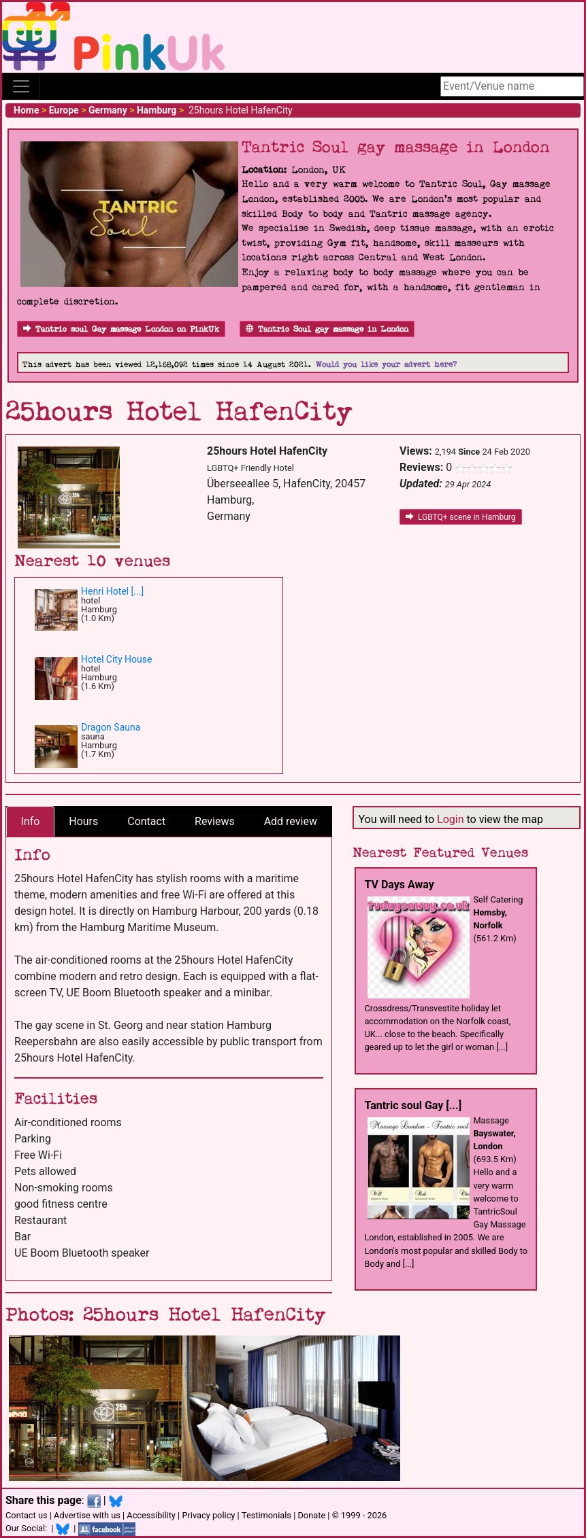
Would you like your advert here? (386, 364)
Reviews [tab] (215, 821)
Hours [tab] (83, 821)
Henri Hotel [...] (112, 591)
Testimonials (266, 1515)
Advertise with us (87, 1515)
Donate (311, 1515)
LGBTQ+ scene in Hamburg (461, 517)
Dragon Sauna (110, 727)
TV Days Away (399, 884)
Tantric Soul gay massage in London (327, 329)
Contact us (26, 1515)
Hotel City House (116, 659)
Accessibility (151, 1515)
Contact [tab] (146, 821)
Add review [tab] (290, 821)
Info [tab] (29, 821)
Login (450, 819)
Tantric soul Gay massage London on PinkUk (121, 329)
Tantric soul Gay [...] (412, 1105)
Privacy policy (208, 1515)
